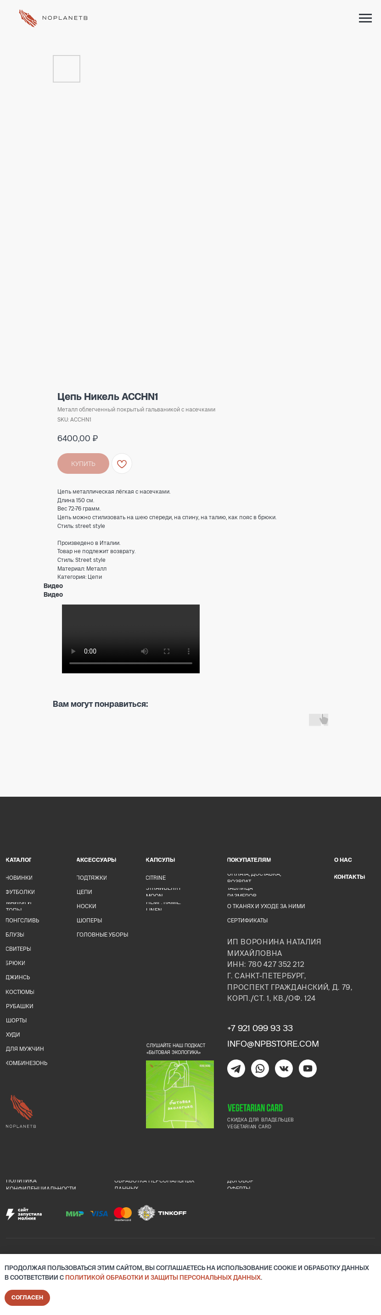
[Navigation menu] (365, 18)
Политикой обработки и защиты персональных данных (163, 1277)
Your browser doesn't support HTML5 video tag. (131, 639)
